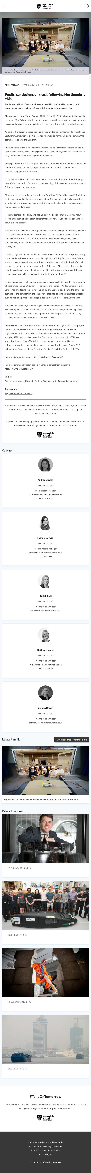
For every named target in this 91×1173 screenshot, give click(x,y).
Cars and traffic (50, 381)
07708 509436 (45, 498)
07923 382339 (45, 668)
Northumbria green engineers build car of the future (40, 941)
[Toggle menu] (4, 6)
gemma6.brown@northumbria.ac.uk (45, 722)
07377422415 (45, 556)
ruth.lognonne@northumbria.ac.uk (46, 664)
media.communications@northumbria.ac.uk (34, 425)
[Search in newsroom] (88, 6)
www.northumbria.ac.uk (45, 413)
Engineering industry (67, 381)
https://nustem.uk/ (54, 357)
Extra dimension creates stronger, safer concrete (38, 1008)
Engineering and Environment (18, 393)
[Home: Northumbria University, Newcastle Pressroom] (45, 6)
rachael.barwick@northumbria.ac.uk (45, 552)
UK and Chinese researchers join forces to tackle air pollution (39, 1077)
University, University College (28, 381)
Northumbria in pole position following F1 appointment (42, 874)
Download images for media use (71, 739)
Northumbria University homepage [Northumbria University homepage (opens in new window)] (45, 1162)
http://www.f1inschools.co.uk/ (19, 368)
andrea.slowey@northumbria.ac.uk (45, 494)
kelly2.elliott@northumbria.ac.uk (45, 610)
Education (9, 381)
